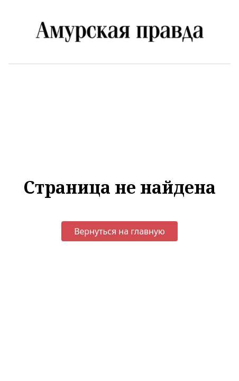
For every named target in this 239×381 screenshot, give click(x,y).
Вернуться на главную (119, 231)
